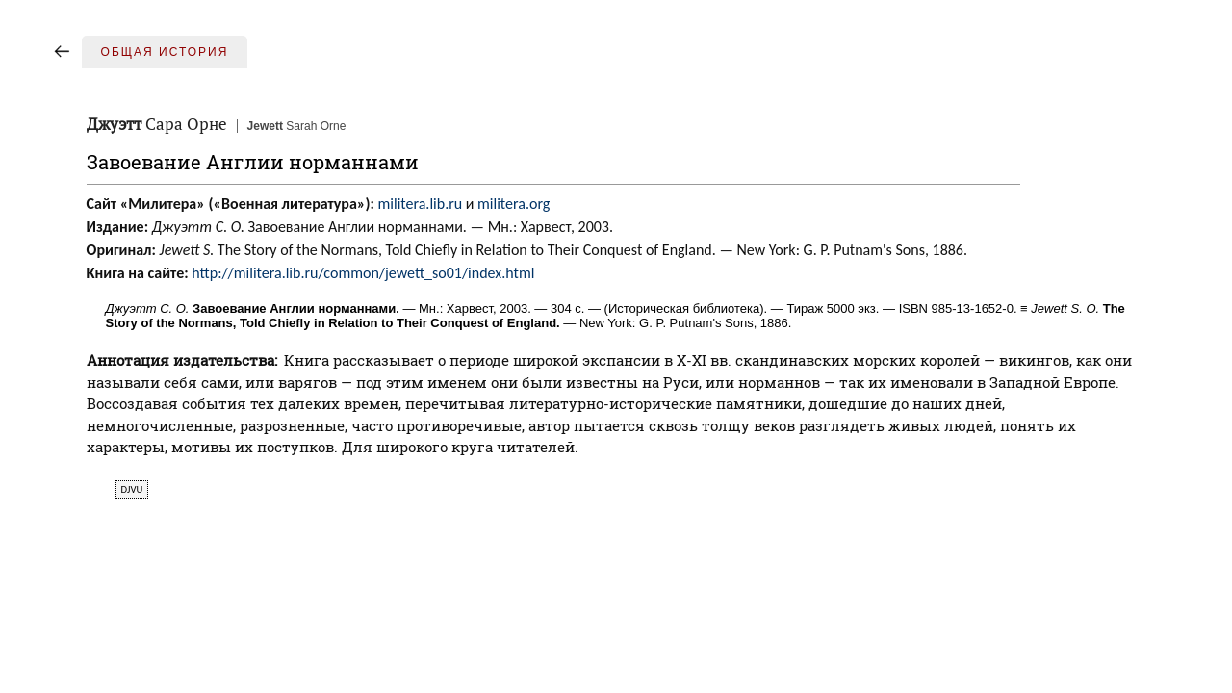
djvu (132, 489)
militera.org (513, 203)
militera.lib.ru (420, 203)
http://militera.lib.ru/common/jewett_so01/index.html (363, 273)
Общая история (165, 52)
